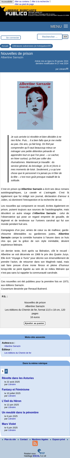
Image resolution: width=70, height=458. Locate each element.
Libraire (62, 69)
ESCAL (36, 456)
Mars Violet (9, 423)
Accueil (5, 46)
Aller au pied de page (24, 4)
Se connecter (12, 37)
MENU (56, 26)
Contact (23, 439)
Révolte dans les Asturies (18, 378)
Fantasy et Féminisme (15, 389)
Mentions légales (39, 439)
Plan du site (9, 439)
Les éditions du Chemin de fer (17, 353)
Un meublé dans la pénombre (20, 412)
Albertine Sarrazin (12, 346)
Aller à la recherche (40, 1)
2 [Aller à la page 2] (6, 371)
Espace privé (57, 439)
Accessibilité (6, 2)
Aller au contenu (22, 1)
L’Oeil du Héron (11, 401)
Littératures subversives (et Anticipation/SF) (31, 46)
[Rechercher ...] (49, 37)
